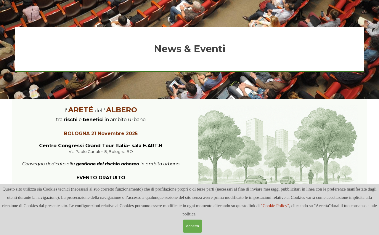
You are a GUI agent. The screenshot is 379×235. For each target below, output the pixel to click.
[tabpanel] (189, 49)
